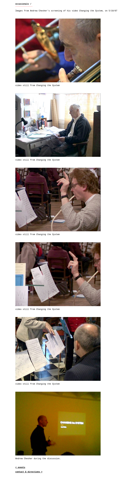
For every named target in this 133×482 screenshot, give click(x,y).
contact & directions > (28, 472)
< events (20, 467)
